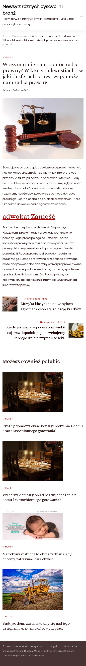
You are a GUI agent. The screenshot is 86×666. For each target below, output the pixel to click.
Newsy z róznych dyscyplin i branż (32, 10)
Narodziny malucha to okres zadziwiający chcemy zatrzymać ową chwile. (37, 556)
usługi (7, 56)
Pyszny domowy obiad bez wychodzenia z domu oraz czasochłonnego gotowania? (42, 428)
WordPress (38, 656)
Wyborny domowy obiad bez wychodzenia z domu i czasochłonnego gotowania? (39, 497)
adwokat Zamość (28, 216)
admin (6, 90)
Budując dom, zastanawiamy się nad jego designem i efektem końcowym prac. (36, 626)
